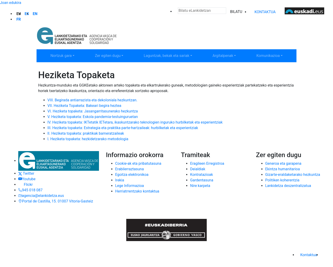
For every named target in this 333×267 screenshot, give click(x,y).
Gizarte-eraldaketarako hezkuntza (292, 174)
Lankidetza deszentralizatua (288, 185)
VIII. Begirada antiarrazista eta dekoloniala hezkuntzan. (92, 100)
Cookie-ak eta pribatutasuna (138, 163)
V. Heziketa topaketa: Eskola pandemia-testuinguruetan (92, 117)
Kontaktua (265, 12)
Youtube (27, 179)
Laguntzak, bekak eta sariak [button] (166, 55)
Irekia (119, 180)
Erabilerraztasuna (129, 169)
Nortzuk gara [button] (67, 55)
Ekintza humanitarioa (282, 169)
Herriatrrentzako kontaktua (137, 191)
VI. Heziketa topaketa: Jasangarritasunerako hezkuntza (92, 111)
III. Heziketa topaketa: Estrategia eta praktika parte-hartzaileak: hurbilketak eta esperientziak (122, 128)
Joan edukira (10, 2)
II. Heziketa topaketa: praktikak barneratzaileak (85, 133)
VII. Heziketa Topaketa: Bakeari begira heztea (84, 105)
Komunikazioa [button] (274, 55)
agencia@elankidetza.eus (41, 195)
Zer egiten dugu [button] (114, 55)
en (35, 14)
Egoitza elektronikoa (131, 174)
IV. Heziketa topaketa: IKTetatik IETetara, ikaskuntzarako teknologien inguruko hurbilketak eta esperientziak (135, 122)
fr (18, 19)
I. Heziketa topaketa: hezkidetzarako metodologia (87, 139)
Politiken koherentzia (282, 180)
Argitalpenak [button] (229, 55)
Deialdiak (197, 169)
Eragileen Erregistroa (207, 163)
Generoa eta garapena (283, 163)
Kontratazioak (201, 174)
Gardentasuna (201, 180)
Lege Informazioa (129, 185)
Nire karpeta (200, 185)
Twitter (26, 173)
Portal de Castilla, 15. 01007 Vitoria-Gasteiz (55, 201)
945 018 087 (30, 190)
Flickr (25, 184)
